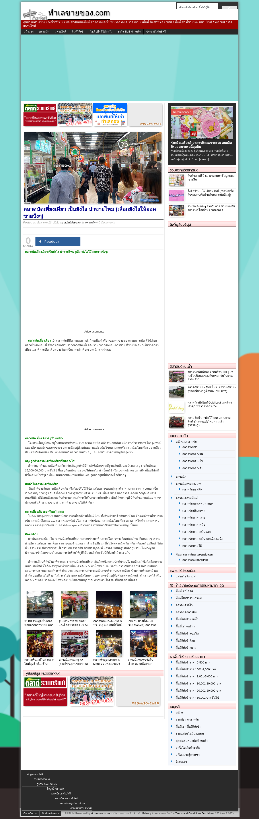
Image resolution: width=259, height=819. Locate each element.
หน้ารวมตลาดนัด (186, 441)
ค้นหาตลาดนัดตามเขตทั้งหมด (194, 554)
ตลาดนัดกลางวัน (192, 454)
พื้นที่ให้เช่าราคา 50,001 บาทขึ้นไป (197, 697)
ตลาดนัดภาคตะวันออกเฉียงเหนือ (202, 538)
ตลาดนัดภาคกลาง (193, 517)
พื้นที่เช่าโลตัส (184, 591)
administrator (72, 222)
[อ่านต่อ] (204, 159)
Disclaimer (208, 813)
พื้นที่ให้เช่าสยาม (186, 647)
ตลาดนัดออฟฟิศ (192, 489)
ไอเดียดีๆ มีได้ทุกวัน (101, 31)
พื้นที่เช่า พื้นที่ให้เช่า (188, 726)
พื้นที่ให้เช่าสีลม (185, 640)
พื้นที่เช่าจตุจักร (185, 626)
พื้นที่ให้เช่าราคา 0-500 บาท (193, 662)
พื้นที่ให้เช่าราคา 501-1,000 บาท (196, 669)
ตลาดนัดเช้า (189, 447)
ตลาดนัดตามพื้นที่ (187, 498)
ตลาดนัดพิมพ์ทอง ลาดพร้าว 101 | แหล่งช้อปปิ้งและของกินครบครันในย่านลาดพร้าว (210, 375)
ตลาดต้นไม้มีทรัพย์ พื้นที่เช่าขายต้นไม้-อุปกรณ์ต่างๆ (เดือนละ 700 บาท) (211, 389)
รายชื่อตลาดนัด (42, 779)
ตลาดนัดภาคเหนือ (193, 524)
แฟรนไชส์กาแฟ (185, 576)
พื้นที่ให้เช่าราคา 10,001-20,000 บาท (199, 683)
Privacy (146, 813)
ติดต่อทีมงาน (30, 813)
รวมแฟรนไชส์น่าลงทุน (190, 733)
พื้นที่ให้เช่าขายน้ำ (187, 619)
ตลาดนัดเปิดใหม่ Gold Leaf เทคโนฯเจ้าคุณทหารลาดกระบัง (209, 404)
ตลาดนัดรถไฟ (184, 605)
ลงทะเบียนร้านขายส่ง (81, 808)
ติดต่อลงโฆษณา (50, 813)
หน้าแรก (28, 31)
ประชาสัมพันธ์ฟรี (156, 31)
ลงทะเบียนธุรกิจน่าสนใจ (72, 803)
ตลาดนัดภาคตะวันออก (196, 531)
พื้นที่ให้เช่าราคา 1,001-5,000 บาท (197, 676)
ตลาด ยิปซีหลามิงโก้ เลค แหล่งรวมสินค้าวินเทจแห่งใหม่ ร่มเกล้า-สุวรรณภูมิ (209, 421)
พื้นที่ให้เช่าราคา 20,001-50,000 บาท (199, 690)
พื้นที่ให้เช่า (78, 31)
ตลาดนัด (44, 31)
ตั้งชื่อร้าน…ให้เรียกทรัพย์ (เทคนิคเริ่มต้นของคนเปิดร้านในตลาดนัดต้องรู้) (210, 192)
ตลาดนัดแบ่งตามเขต (195, 560)
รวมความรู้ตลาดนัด (184, 170)
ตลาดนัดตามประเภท (188, 484)
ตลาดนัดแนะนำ (181, 366)
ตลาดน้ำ (181, 477)
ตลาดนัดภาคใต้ (192, 546)
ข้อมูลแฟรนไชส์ (35, 774)
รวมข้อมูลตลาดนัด (187, 719)
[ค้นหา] (196, 7)
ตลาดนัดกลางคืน (192, 468)
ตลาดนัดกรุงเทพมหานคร (198, 503)
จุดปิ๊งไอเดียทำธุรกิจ (188, 747)
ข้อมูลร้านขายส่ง (55, 788)
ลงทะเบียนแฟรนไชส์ (61, 793)
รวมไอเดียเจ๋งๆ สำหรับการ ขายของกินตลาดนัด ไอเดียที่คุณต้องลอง (211, 208)
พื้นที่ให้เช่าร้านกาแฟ (189, 598)
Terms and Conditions (188, 813)
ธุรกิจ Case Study (47, 784)
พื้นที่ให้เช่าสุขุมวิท (187, 633)
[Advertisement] (129, 68)
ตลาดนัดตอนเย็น (192, 461)
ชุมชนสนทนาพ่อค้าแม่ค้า (192, 740)
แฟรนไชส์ (60, 31)
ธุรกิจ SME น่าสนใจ (129, 31)
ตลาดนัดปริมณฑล (193, 510)
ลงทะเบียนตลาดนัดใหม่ (66, 798)
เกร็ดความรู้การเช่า (188, 754)
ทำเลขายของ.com (101, 813)
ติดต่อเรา (181, 761)
